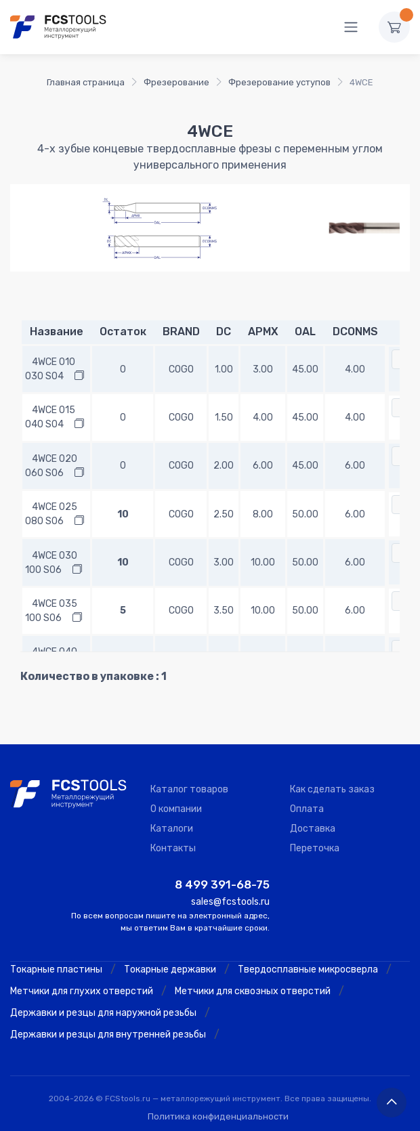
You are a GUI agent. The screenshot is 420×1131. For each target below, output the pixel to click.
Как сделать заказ (332, 789)
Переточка (314, 848)
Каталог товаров (189, 789)
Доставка (312, 828)
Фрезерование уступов (279, 82)
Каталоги (171, 828)
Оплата (307, 809)
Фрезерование (176, 82)
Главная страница (86, 82)
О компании (176, 809)
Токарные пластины (56, 969)
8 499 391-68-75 (222, 884)
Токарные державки (170, 969)
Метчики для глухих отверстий (81, 991)
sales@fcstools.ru (230, 902)
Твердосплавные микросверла (308, 969)
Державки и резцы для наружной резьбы (103, 1013)
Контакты (173, 848)
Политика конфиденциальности (218, 1116)
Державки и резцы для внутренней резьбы (108, 1034)
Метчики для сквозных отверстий (253, 991)
